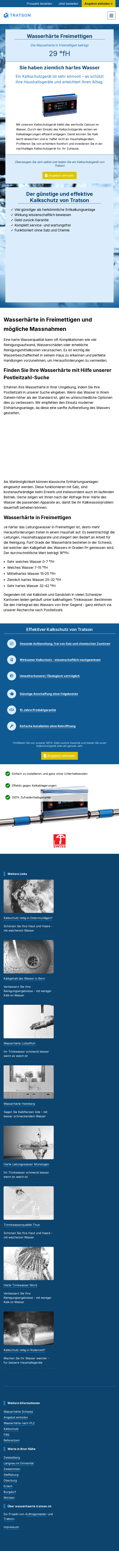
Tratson (9, 1519)
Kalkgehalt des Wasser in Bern (24, 978)
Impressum (11, 1527)
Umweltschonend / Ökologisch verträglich (50, 676)
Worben (9, 1497)
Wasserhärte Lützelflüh (19, 1043)
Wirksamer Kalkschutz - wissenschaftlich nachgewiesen (60, 660)
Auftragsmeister (36, 1514)
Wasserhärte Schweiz (18, 1411)
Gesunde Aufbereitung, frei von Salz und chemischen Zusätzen (65, 643)
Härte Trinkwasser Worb (20, 1285)
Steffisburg (11, 1474)
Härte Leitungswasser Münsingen (26, 1164)
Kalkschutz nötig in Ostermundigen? (28, 918)
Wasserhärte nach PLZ (19, 1423)
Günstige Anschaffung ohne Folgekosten (49, 694)
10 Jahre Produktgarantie (38, 710)
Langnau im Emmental (19, 1463)
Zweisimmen (12, 1469)
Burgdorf (10, 1492)
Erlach (8, 1486)
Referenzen (12, 1440)
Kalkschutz (11, 1429)
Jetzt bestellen (68, 3)
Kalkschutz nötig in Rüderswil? (24, 1350)
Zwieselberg (12, 1457)
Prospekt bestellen (39, 3)
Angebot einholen (59, 175)
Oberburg (10, 1480)
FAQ (6, 1434)
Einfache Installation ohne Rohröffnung (48, 726)
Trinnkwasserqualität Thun (22, 1225)
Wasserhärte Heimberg (19, 1103)
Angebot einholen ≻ (98, 3)
